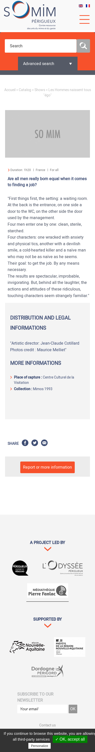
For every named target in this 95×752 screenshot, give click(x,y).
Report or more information (47, 467)
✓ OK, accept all (70, 739)
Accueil (9, 90)
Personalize (39, 746)
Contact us (47, 725)
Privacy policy (62, 746)
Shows (39, 90)
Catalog (25, 90)
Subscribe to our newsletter (35, 697)
